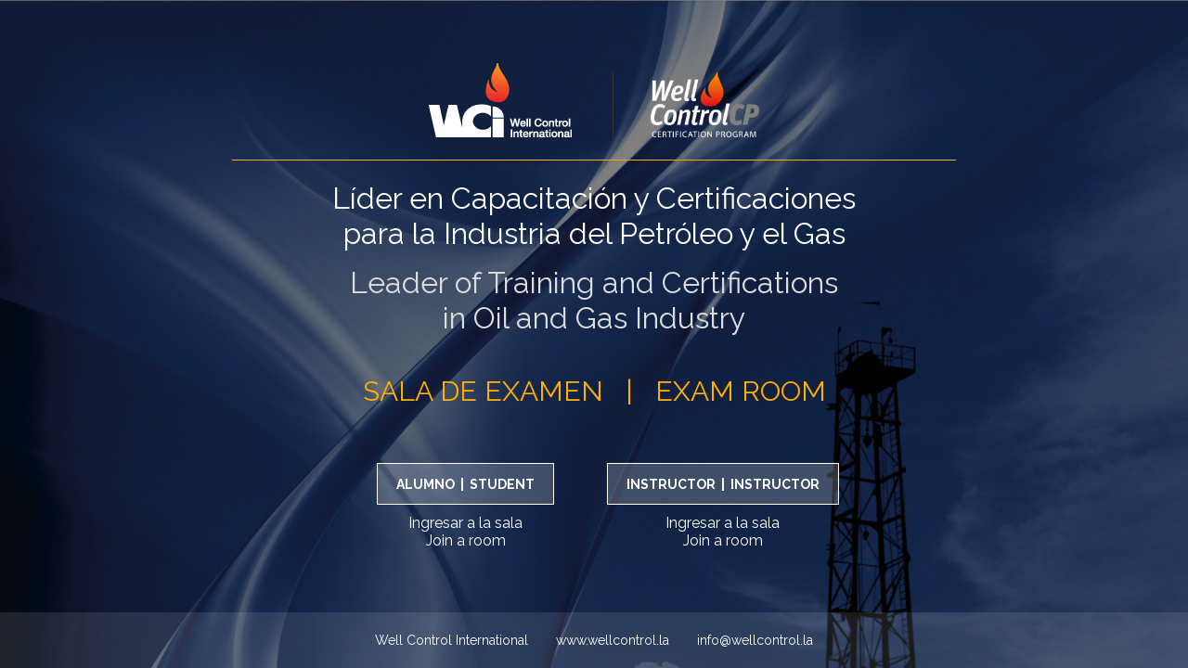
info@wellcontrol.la (755, 640)
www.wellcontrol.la (612, 640)
